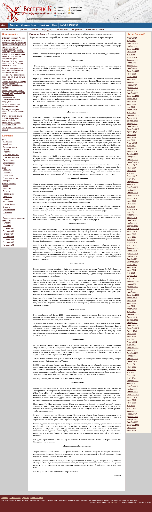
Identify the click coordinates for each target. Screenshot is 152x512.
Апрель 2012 (132, 342)
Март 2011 (131, 378)
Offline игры (7, 173)
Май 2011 (131, 372)
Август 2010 (132, 397)
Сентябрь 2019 (133, 96)
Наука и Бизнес (9, 204)
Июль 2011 (131, 367)
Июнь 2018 (131, 137)
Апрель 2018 (132, 143)
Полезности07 (8, 242)
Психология (7, 213)
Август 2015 (132, 231)
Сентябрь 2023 (133, 71)
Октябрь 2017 (132, 160)
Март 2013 (131, 312)
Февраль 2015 (132, 248)
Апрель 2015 (132, 243)
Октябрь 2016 (132, 193)
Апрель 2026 (132, 38)
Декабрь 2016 (132, 187)
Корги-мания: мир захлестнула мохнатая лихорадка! (11, 99)
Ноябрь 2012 (132, 323)
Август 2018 (132, 132)
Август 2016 (132, 198)
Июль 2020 (131, 79)
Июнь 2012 (131, 337)
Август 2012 (132, 331)
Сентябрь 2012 (133, 328)
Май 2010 (131, 406)
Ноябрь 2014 (132, 256)
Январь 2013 (132, 317)
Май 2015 (131, 240)
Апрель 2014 (132, 276)
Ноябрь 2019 (132, 90)
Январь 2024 (132, 63)
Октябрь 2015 (132, 226)
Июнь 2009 (131, 431)
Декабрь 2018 (132, 121)
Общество (13, 25)
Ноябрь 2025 (132, 46)
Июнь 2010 (131, 403)
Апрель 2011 (132, 375)
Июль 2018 (131, 135)
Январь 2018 (132, 151)
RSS (72, 13)
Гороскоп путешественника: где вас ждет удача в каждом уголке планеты (13, 93)
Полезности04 (8, 234)
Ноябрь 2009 (132, 419)
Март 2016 (131, 212)
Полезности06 (8, 239)
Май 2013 (131, 306)
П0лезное (7, 226)
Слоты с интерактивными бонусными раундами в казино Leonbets (12, 118)
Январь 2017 (132, 184)
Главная (60, 7)
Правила (25, 498)
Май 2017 (131, 173)
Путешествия (62, 30)
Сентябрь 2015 (133, 229)
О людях (6, 207)
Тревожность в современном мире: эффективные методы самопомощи (13, 77)
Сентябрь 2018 (133, 129)
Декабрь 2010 (132, 386)
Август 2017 (132, 165)
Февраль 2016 (132, 215)
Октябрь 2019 (132, 93)
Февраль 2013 (132, 314)
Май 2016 (131, 207)
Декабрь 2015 (132, 220)
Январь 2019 (132, 118)
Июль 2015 (131, 234)
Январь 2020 (132, 85)
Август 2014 (132, 265)
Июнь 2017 (131, 171)
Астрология (77, 30)
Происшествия (9, 210)
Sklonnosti (7, 188)
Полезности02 (8, 228)
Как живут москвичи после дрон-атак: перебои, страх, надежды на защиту (12, 70)
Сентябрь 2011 (133, 361)
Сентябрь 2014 (133, 262)
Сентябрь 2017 (133, 162)
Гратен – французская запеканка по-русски (11, 105)
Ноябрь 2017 (132, 157)
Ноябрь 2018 (132, 124)
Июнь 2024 (131, 52)
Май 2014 (131, 273)
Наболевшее (8, 201)
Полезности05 (8, 237)
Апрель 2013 (132, 309)
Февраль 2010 (132, 411)
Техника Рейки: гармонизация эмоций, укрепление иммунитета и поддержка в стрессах (14, 85)
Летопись (6, 191)
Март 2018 (131, 146)
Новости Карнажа (9, 184)
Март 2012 (131, 345)
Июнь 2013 (131, 303)
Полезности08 (8, 245)
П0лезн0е (7, 223)
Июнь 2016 (131, 204)
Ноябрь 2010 (132, 389)
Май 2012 (131, 339)
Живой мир (44, 25)
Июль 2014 (131, 267)
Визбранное (76, 10)
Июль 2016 (131, 201)
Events (5, 186)
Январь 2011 (132, 384)
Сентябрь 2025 (133, 49)
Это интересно (8, 30)
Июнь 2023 (131, 74)
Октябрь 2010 (132, 392)
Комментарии (76, 7)
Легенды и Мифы (29, 25)
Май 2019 (131, 107)
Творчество (7, 197)
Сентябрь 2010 (133, 395)
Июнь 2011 (131, 370)
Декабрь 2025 (132, 43)
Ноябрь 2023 (132, 66)
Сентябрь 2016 (133, 196)
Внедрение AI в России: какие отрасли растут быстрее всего (14, 44)
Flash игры (7, 170)
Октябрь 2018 (132, 126)
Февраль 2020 (132, 82)
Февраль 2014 (132, 281)
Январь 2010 (132, 414)
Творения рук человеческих (14, 218)
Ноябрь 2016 (132, 190)
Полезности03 (8, 231)
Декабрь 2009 (132, 417)
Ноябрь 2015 (132, 223)
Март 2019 (131, 113)
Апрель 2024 (132, 57)
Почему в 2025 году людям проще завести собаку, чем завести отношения (12, 63)
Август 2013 (132, 298)
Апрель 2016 (132, 209)
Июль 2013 (131, 301)
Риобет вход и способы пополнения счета (11, 124)
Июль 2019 (131, 102)
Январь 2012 (132, 350)
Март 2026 (131, 41)
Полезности (6, 221)
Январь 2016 (132, 218)
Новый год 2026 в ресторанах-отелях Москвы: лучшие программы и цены (14, 56)
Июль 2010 (131, 400)
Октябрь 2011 (132, 359)
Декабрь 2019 (132, 88)
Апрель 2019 (132, 110)
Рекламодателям (62, 16)
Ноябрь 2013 (132, 290)
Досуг (3, 25)
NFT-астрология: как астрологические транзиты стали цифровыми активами (13, 50)
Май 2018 (131, 140)
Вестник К (115, 502)
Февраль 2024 (132, 60)
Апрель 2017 (132, 176)
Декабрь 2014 (132, 254)
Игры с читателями (10, 178)
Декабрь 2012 (132, 320)
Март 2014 (131, 278)
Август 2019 (132, 99)
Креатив (34, 30)
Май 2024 (131, 55)
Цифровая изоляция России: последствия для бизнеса (13, 39)
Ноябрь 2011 (132, 356)
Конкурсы (6, 181)
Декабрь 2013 (132, 287)
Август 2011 (132, 364)
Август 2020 (132, 77)
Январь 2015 (132, 251)
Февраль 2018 (132, 149)
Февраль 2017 (132, 182)
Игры (54, 25)
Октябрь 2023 (132, 68)
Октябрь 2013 (132, 292)
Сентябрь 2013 (133, 295)
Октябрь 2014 (132, 259)
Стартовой (61, 10)
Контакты (61, 13)
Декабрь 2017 (132, 154)
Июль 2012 (131, 334)
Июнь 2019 (131, 104)
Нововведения (9, 194)
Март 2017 (131, 179)
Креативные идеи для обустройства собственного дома (13, 111)
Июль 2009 (131, 428)
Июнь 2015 (131, 237)
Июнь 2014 (131, 270)
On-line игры (8, 175)
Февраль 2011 (132, 381)
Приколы (23, 30)
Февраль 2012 (132, 348)
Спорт (5, 215)
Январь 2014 (132, 284)
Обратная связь (36, 498)
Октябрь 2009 (132, 422)
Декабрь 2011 (132, 353)
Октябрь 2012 (132, 325)
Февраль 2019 (132, 115)
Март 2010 (131, 408)
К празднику (47, 30)
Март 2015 (131, 245)
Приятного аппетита (95, 30)
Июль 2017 (131, 168)
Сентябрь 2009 (133, 425)
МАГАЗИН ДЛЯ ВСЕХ (69, 25)
